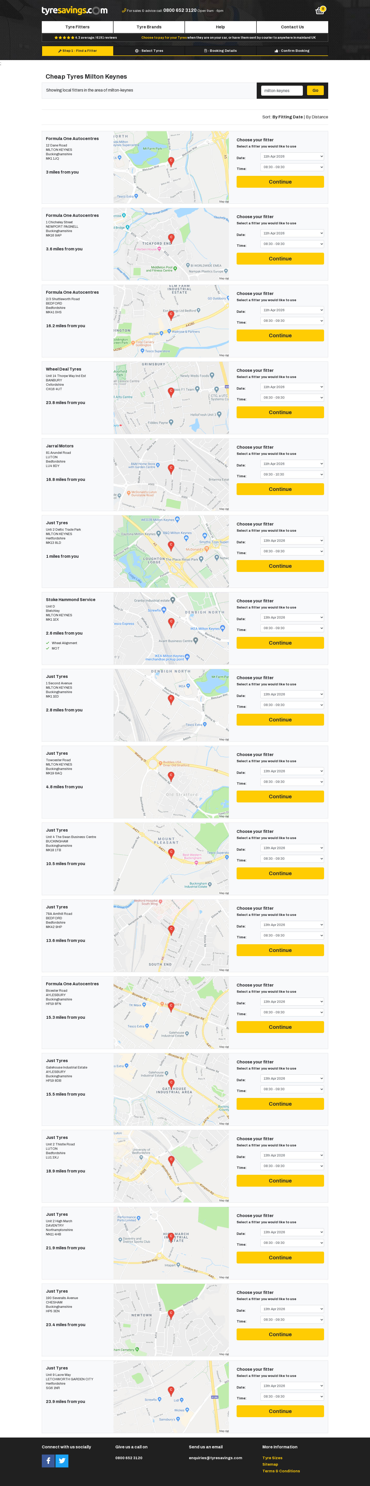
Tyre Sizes (272, 1458)
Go (315, 90)
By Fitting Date (287, 117)
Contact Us (292, 27)
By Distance (317, 117)
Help (220, 27)
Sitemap (270, 1464)
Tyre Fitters (77, 27)
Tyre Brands (149, 27)
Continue (280, 182)
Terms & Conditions (281, 1471)
